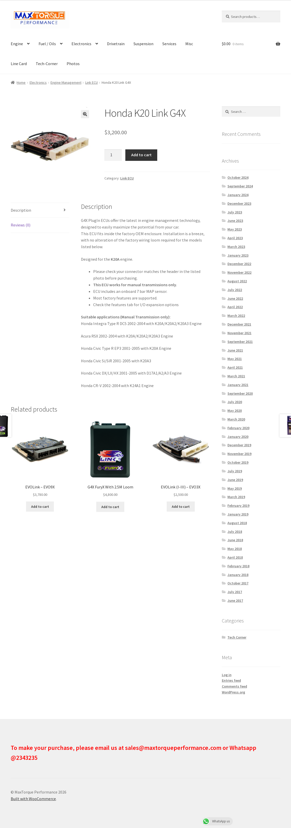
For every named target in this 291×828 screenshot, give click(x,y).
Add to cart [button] (40, 506)
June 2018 (235, 540)
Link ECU (91, 82)
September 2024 (240, 186)
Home (21, 82)
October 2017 (237, 583)
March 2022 (236, 315)
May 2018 (234, 548)
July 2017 (234, 592)
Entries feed (231, 680)
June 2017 (235, 600)
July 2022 (234, 289)
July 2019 (234, 471)
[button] (85, 114)
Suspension (143, 43)
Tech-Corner (47, 63)
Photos (73, 63)
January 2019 (237, 514)
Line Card (19, 63)
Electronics (81, 43)
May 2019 (234, 488)
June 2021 (235, 350)
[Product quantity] (113, 155)
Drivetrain (116, 43)
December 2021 (239, 324)
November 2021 (239, 333)
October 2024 (237, 177)
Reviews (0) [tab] (20, 224)
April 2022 (235, 307)
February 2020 (238, 428)
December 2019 (239, 445)
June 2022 (235, 298)
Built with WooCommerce (33, 798)
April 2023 (235, 238)
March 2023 (236, 246)
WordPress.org (233, 692)
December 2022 (239, 263)
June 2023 (235, 220)
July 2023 (234, 212)
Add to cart (141, 154)
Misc (189, 43)
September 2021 (240, 341)
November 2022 (239, 272)
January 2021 (237, 384)
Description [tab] (21, 210)
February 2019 (238, 505)
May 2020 (234, 410)
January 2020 (237, 436)
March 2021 (236, 376)
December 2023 (239, 203)
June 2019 (235, 479)
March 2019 (236, 497)
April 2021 (235, 367)
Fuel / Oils (47, 43)
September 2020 (240, 393)
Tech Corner (236, 637)
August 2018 (237, 523)
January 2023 (237, 255)
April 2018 (235, 557)
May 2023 (234, 229)
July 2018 (234, 531)
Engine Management (66, 82)
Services (169, 43)
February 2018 (238, 566)
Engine (17, 43)
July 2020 (234, 402)
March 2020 (236, 419)
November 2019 (239, 453)
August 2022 (237, 281)
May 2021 (234, 358)
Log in (227, 675)
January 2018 (237, 574)
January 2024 (237, 195)
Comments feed (234, 686)
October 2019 (237, 462)
